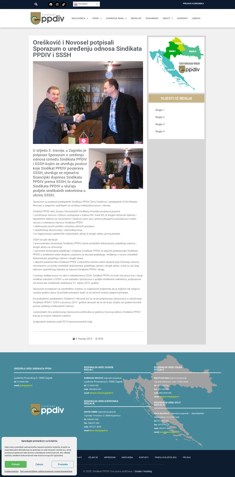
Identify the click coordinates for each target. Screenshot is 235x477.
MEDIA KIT (136, 18)
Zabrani (39, 464)
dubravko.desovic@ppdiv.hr (101, 393)
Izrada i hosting (143, 471)
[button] (36, 4)
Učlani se (93, 457)
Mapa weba (127, 457)
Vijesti (168, 18)
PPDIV (97, 18)
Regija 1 (159, 110)
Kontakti (182, 18)
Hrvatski (80, 4)
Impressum (109, 457)
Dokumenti (152, 18)
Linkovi (196, 18)
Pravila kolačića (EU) (166, 457)
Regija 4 (159, 131)
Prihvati (16, 464)
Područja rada (116, 18)
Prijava (187, 457)
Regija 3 (159, 124)
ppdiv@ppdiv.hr (25, 385)
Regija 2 (159, 117)
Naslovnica (80, 18)
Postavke (63, 464)
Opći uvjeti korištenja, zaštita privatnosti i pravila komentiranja (46, 471)
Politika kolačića (11, 471)
